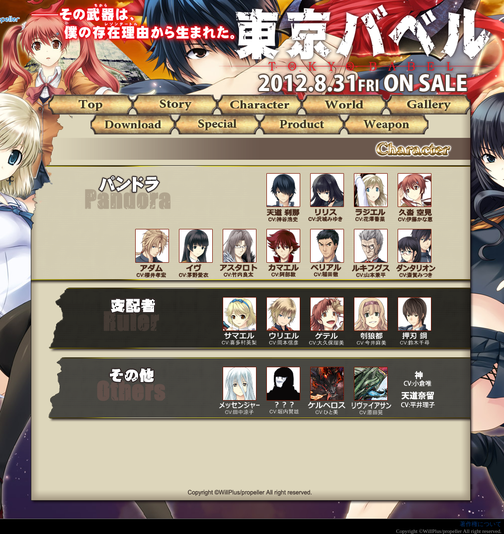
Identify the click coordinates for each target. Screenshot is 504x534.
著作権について (481, 524)
